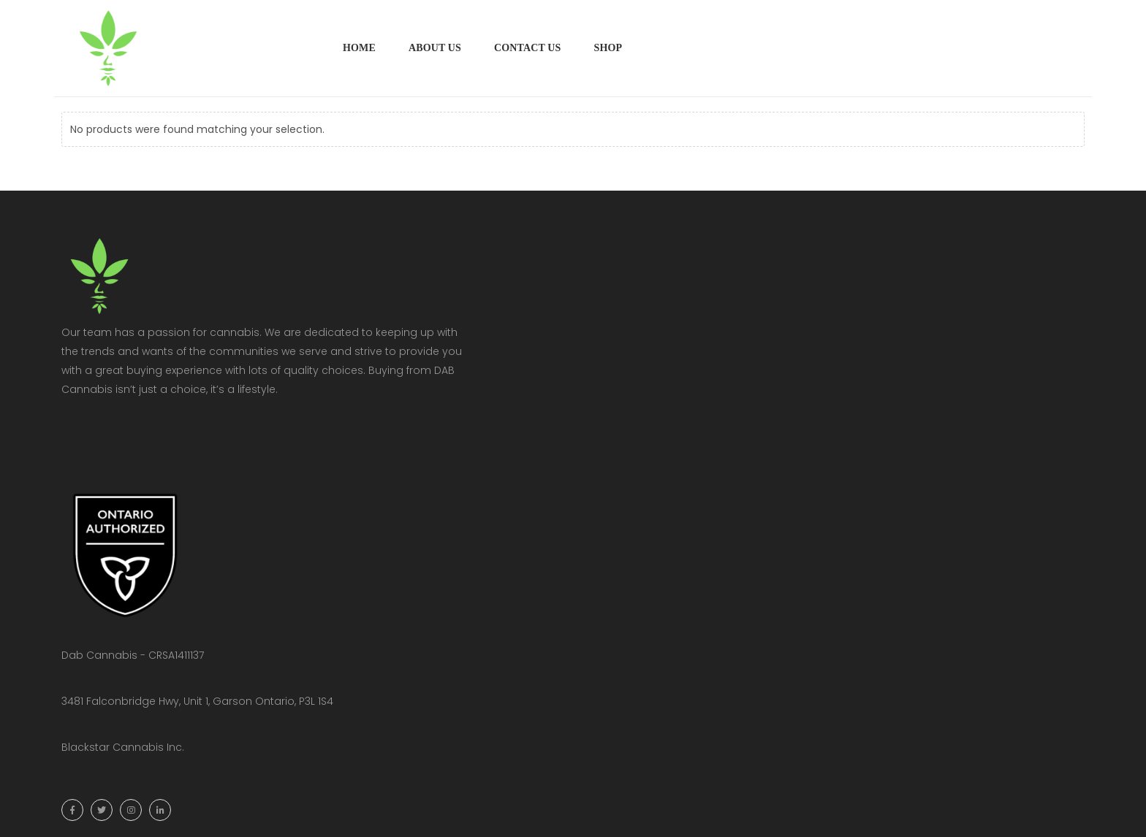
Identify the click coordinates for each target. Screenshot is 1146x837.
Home (359, 47)
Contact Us (527, 47)
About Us (435, 47)
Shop (607, 47)
